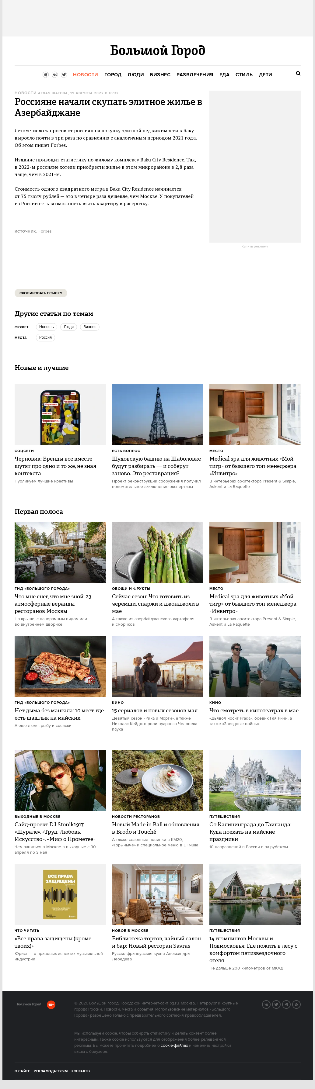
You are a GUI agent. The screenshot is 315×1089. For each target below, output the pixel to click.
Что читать (27, 930)
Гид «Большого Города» (42, 588)
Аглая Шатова (53, 93)
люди (69, 326)
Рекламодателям (51, 1071)
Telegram (290, 1004)
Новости (26, 93)
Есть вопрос (126, 451)
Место (216, 451)
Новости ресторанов (136, 816)
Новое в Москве (130, 930)
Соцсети (24, 451)
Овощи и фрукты (131, 588)
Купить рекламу (255, 246)
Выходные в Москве (38, 816)
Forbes (45, 231)
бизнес (89, 326)
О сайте (22, 1071)
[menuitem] (85, 75)
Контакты (81, 1071)
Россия (45, 337)
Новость (46, 326)
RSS (300, 1004)
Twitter (280, 1004)
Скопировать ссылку (40, 293)
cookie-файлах (174, 1045)
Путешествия (224, 816)
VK (270, 1004)
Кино (118, 702)
